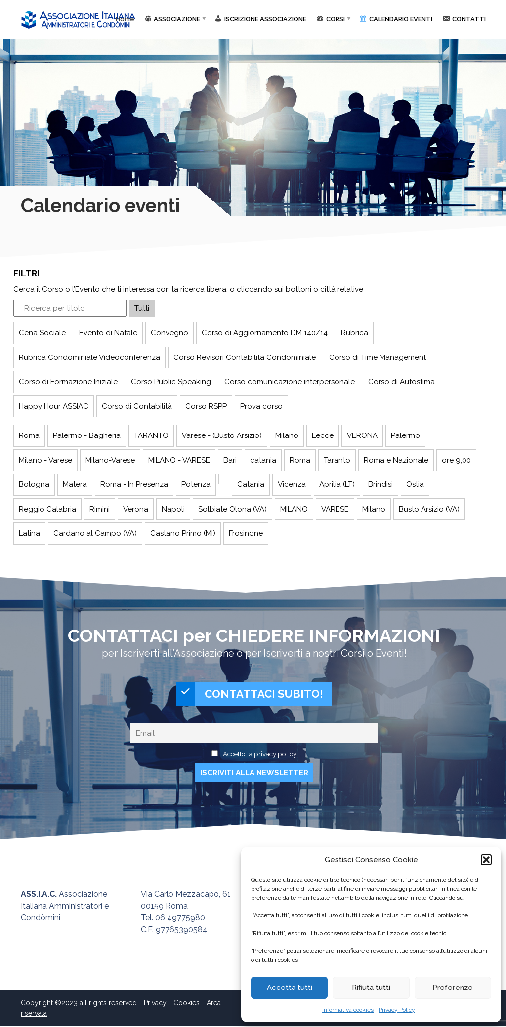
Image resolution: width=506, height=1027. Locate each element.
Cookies (186, 1004)
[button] (486, 860)
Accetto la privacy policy (259, 754)
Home (125, 19)
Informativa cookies (348, 1009)
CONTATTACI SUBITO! (250, 694)
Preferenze (452, 987)
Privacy (155, 1004)
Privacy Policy (397, 1009)
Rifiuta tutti (371, 987)
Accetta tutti (289, 987)
